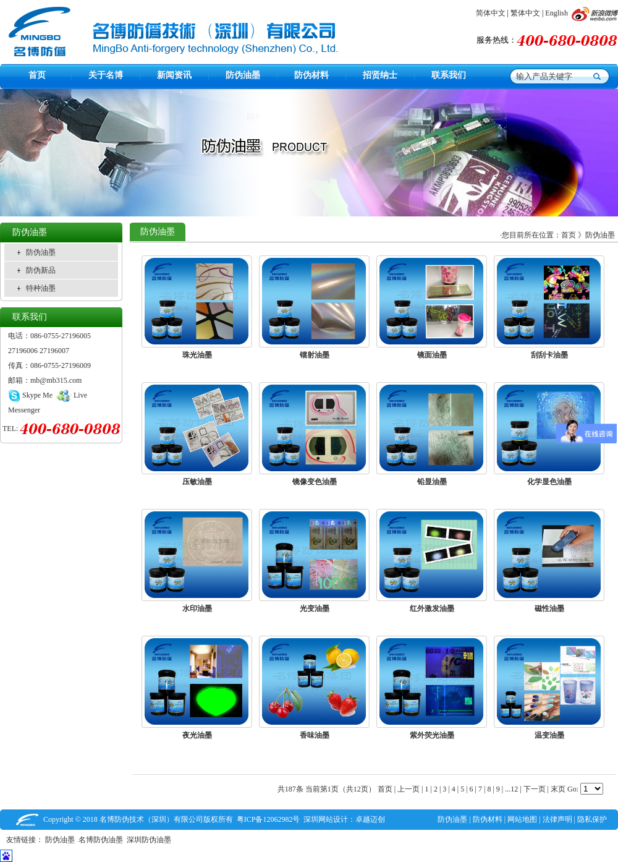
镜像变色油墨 (314, 481)
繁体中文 (525, 13)
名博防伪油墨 (102, 839)
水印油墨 (197, 608)
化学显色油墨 (549, 481)
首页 (568, 235)
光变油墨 (314, 608)
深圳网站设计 (325, 819)
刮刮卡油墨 (549, 355)
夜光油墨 (197, 735)
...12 (511, 789)
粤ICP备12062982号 (268, 819)
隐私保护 (592, 819)
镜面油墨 (432, 355)
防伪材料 (487, 819)
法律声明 (557, 819)
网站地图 (522, 819)
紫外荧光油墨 (432, 735)
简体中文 (491, 13)
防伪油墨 (600, 235)
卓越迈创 (370, 819)
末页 (558, 789)
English (556, 13)
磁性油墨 (549, 608)
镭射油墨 (314, 355)
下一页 (534, 789)
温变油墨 (549, 735)
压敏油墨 (197, 481)
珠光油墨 (197, 355)
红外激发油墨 (432, 608)
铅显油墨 (432, 481)
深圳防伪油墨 (151, 839)
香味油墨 (314, 735)
